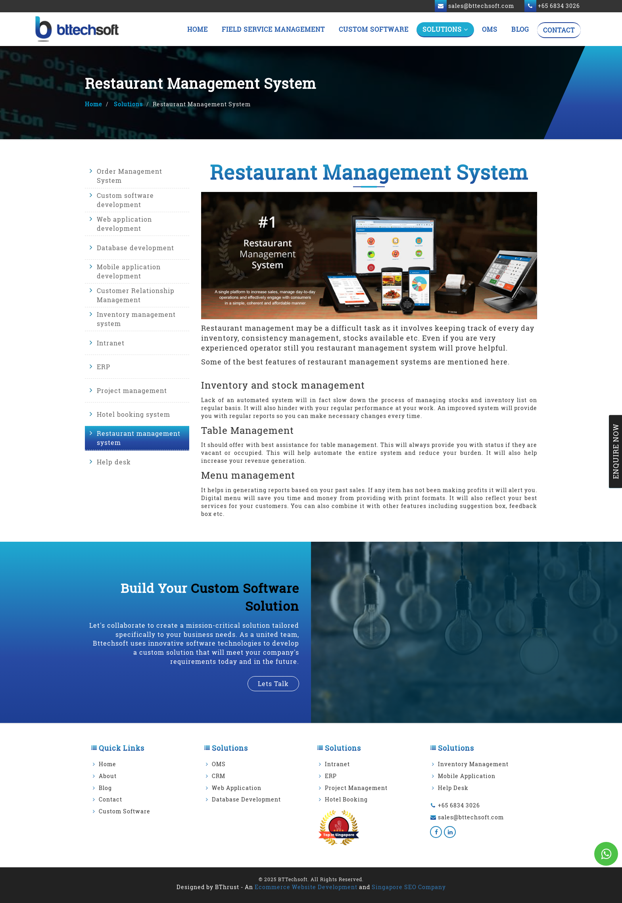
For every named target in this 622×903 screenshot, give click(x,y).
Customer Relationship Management (136, 295)
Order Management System (129, 176)
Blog (520, 29)
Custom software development (125, 200)
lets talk (273, 683)
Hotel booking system (133, 414)
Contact (559, 30)
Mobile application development (129, 271)
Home (197, 29)
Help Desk (453, 788)
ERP (103, 366)
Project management (132, 390)
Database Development (246, 799)
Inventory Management (473, 764)
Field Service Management (273, 29)
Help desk (114, 461)
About (108, 776)
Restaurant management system (138, 438)
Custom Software (374, 29)
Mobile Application (466, 776)
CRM (218, 776)
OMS (489, 29)
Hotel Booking (346, 799)
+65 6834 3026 (459, 805)
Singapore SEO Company (409, 887)
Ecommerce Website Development (306, 887)
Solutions (445, 29)
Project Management (356, 788)
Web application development (124, 223)
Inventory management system (136, 319)
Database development (135, 247)
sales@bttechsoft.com (471, 817)
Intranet (111, 342)
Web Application (236, 788)
